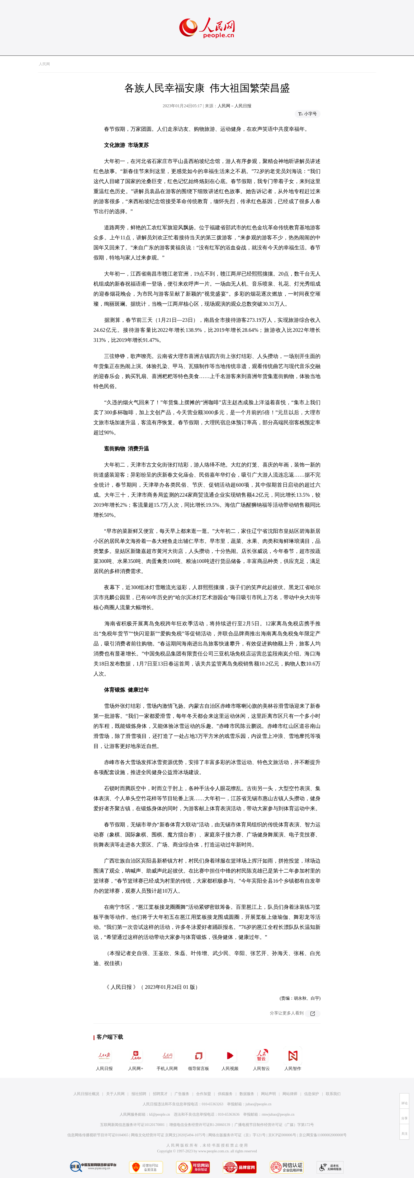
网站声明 (268, 1094)
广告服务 (182, 1094)
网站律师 (290, 1094)
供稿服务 (225, 1094)
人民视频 (230, 1058)
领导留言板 (198, 1058)
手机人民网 (167, 1058)
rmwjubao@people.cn (278, 1114)
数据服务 (246, 1094)
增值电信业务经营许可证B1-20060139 (199, 1125)
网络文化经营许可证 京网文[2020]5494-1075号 (168, 1135)
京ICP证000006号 (282, 1135)
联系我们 (333, 1094)
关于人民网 (115, 1094)
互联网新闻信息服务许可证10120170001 (132, 1125)
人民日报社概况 (86, 1094)
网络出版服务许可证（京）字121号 (237, 1135)
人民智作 (293, 1058)
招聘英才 (160, 1094)
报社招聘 (138, 1094)
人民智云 (261, 1058)
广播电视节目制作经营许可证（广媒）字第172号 (274, 1125)
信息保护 (311, 1094)
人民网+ (135, 1058)
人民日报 (104, 1058)
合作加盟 (203, 1094)
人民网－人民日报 (234, 106)
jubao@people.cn (258, 1104)
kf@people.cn (159, 1114)
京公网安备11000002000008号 (323, 1135)
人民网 (44, 64)
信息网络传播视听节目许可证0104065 (97, 1135)
